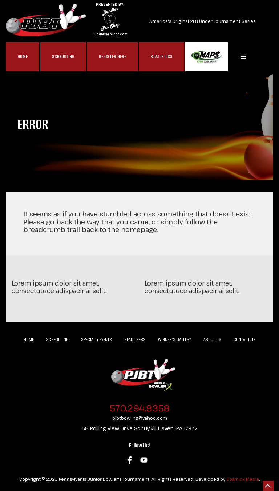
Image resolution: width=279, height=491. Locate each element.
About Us (212, 339)
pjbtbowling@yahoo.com (139, 418)
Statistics (161, 56)
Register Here (112, 56)
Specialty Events (96, 339)
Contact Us (245, 339)
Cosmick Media (242, 479)
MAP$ (206, 56)
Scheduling (63, 56)
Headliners (135, 339)
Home (22, 56)
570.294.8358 (140, 408)
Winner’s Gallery (174, 339)
